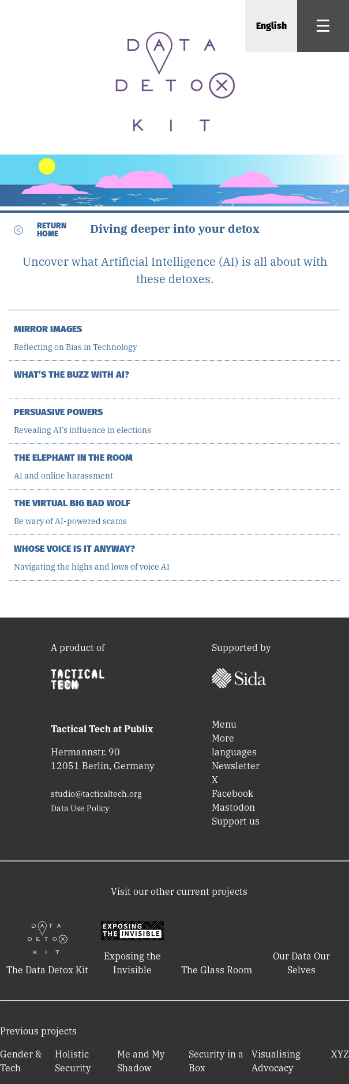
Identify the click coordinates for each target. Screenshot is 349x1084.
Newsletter (236, 765)
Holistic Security (73, 1061)
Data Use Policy (80, 808)
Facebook (232, 793)
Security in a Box (216, 1061)
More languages (234, 745)
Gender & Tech (21, 1061)
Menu (224, 724)
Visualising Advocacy (276, 1061)
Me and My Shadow (141, 1061)
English (271, 25)
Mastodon (233, 807)
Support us (236, 821)
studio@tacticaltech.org (96, 794)
